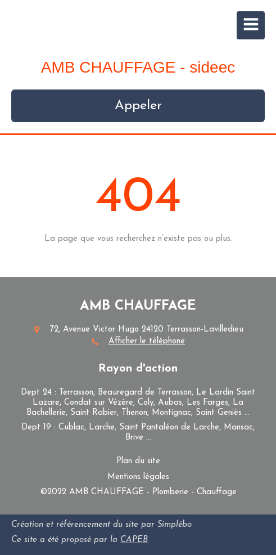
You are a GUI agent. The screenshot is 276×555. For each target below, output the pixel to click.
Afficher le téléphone (146, 341)
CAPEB (134, 540)
